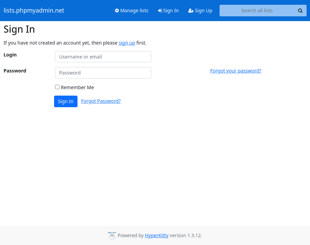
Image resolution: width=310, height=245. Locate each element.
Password (15, 70)
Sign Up (200, 10)
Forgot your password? (235, 70)
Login (10, 54)
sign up (127, 42)
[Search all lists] (257, 10)
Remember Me (74, 87)
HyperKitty (156, 235)
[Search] (300, 10)
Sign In (168, 10)
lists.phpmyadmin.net (34, 10)
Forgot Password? (101, 101)
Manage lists (132, 10)
